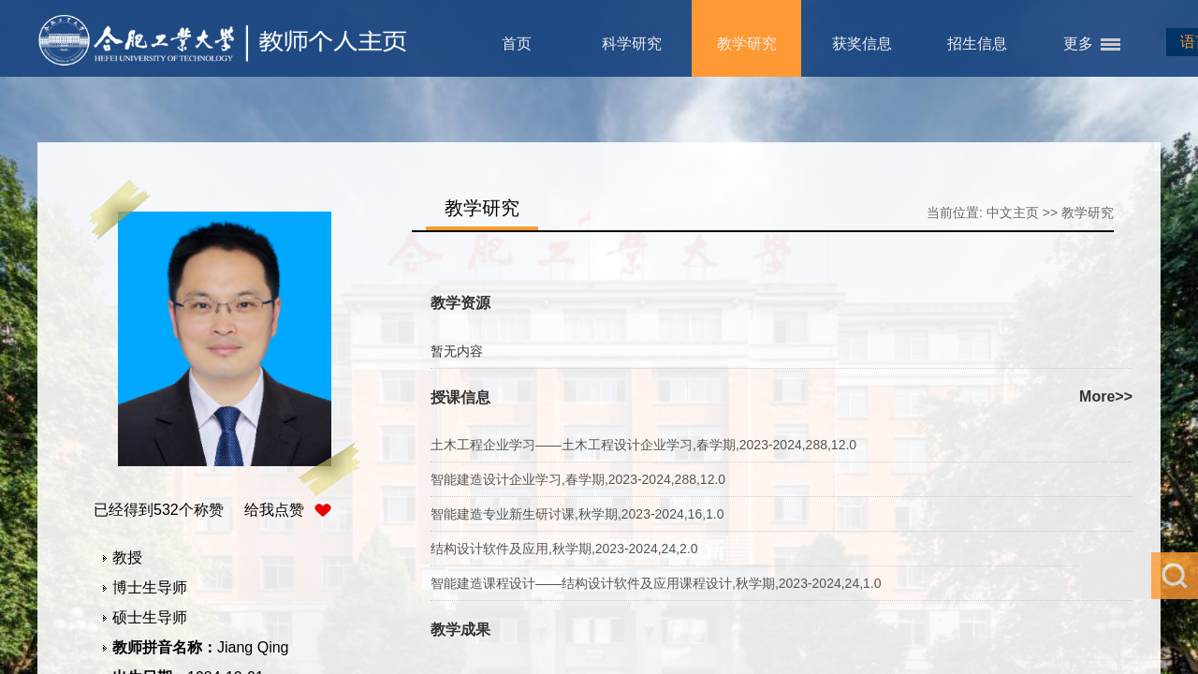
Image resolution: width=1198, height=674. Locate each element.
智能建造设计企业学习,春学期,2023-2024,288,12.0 (578, 479)
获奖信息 (862, 43)
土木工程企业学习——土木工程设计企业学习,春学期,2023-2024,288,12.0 (643, 444)
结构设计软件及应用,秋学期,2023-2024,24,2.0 (564, 548)
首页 (517, 43)
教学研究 (747, 43)
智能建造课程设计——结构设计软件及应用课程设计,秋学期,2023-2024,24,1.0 (656, 583)
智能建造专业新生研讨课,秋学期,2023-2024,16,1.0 (577, 513)
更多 (1078, 43)
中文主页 (1012, 212)
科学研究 (632, 43)
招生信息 (977, 43)
